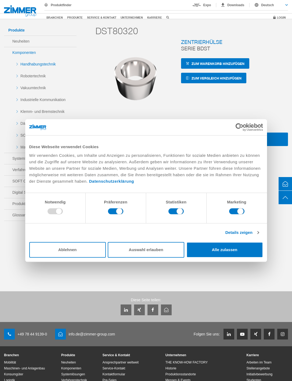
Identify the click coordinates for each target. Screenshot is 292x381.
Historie (170, 368)
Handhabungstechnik (38, 64)
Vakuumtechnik (33, 88)
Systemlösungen (73, 374)
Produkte (75, 17)
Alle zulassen (224, 249)
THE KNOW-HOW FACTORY (186, 362)
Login (281, 17)
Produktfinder (61, 5)
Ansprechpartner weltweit (120, 362)
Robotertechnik (33, 76)
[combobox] (269, 5)
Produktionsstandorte (180, 374)
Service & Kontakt (101, 17)
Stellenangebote (258, 368)
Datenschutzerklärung (111, 181)
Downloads (235, 5)
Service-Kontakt (113, 368)
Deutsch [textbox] (267, 5)
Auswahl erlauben (146, 249)
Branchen (54, 17)
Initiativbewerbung (260, 374)
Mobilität (10, 362)
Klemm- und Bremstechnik (42, 111)
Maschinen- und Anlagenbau (24, 368)
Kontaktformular (113, 374)
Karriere (154, 17)
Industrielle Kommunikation (43, 100)
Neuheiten (21, 41)
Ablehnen (67, 249)
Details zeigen (239, 232)
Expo (207, 5)
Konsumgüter (13, 374)
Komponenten (24, 52)
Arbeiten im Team (259, 362)
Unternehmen (132, 17)
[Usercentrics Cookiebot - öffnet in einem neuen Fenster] (239, 127)
